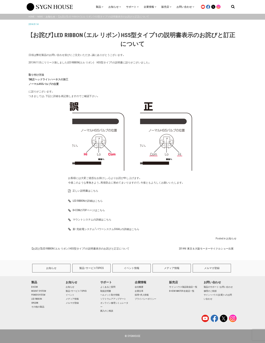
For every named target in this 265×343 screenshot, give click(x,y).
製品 (34, 282)
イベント (70, 295)
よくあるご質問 (107, 287)
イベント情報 (131, 268)
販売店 (173, 282)
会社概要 (139, 287)
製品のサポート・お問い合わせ (218, 287)
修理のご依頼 (210, 291)
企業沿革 (139, 291)
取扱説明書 (105, 291)
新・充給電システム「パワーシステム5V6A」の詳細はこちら (132, 230)
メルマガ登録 (212, 268)
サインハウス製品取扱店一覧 (183, 287)
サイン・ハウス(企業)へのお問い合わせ (218, 297)
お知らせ (231, 238)
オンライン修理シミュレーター (114, 305)
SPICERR (34, 303)
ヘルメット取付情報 (110, 295)
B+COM (34, 287)
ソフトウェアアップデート (113, 299)
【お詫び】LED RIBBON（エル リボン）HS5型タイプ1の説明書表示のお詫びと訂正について (80, 248)
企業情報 (140, 282)
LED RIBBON (36, 299)
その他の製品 (37, 307)
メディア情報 (171, 268)
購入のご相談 (106, 311)
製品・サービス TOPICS (76, 291)
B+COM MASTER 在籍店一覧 (181, 291)
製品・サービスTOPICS (91, 268)
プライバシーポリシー (145, 299)
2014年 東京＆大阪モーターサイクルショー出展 (206, 248)
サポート (106, 282)
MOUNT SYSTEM (38, 291)
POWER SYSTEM (38, 295)
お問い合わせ (212, 282)
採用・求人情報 (142, 295)
